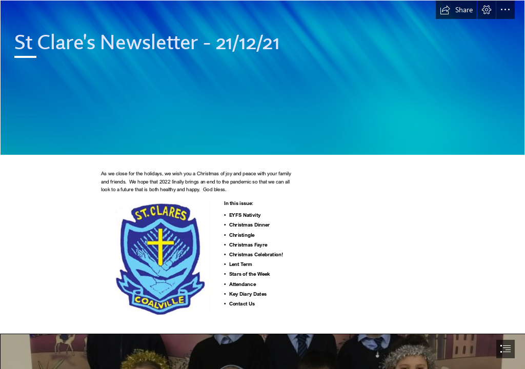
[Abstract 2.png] (262, 77)
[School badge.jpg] (161, 256)
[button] (456, 10)
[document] (262, 184)
